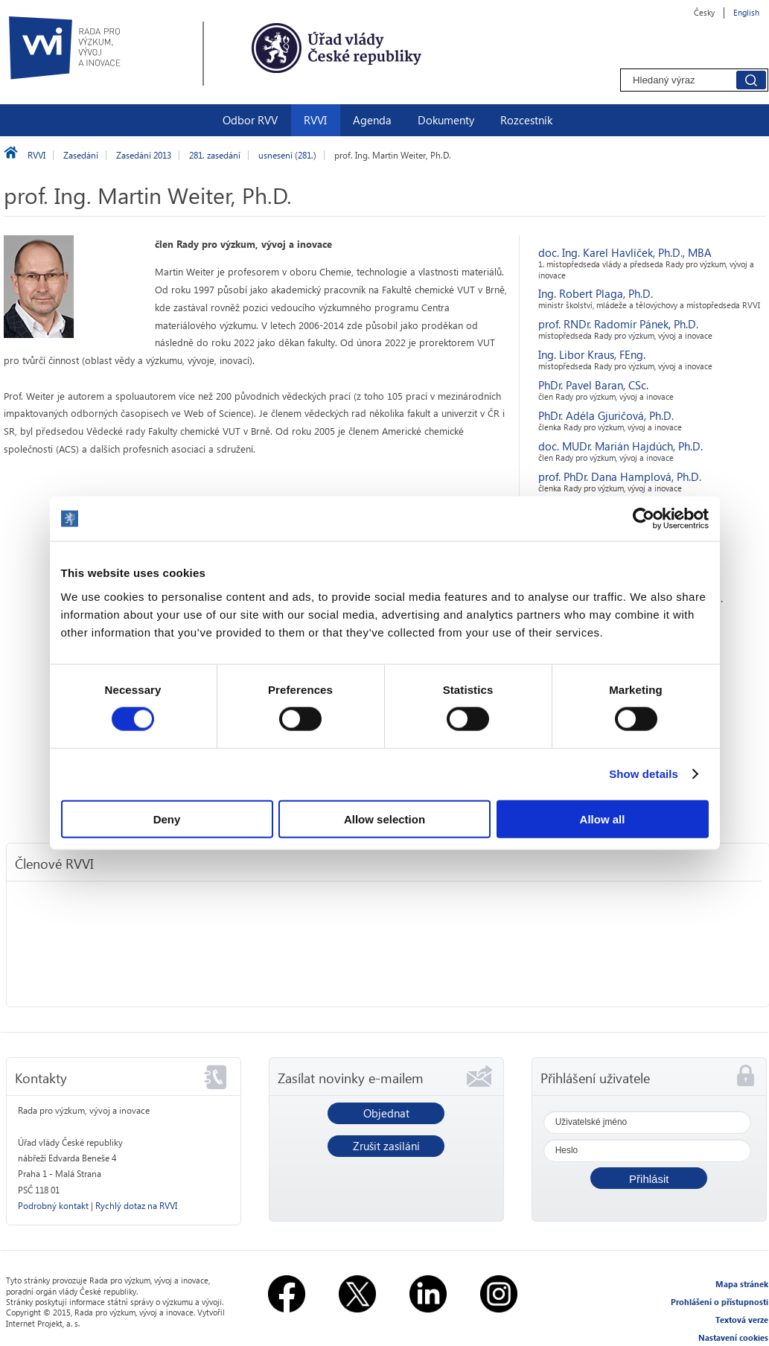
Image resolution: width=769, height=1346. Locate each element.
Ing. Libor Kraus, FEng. (591, 354)
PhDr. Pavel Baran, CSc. (593, 385)
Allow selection (384, 818)
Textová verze (741, 1319)
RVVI (315, 119)
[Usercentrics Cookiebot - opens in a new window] (643, 519)
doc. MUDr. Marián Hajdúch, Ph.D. (620, 446)
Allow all (602, 818)
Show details (643, 774)
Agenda (372, 119)
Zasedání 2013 (143, 155)
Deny (167, 818)
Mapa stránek (741, 1284)
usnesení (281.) (287, 155)
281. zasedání (214, 155)
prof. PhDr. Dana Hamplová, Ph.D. (619, 476)
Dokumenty (446, 119)
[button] (649, 1178)
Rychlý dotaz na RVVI (136, 1205)
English (746, 12)
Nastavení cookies (733, 1337)
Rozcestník (526, 119)
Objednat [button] (386, 1113)
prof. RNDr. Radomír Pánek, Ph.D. (618, 324)
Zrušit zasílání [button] (386, 1145)
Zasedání (80, 155)
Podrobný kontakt (53, 1205)
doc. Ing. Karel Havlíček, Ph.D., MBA (625, 252)
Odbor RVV (250, 119)
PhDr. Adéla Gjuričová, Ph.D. (606, 415)
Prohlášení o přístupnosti (719, 1302)
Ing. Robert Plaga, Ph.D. (595, 293)
